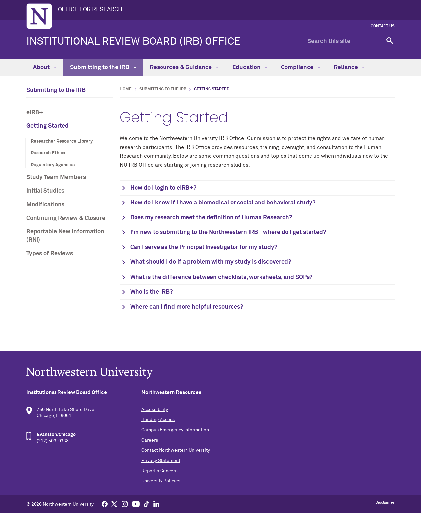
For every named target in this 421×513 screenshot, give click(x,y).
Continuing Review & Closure (65, 218)
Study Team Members (56, 177)
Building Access (158, 420)
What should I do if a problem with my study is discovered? (210, 262)
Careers (149, 440)
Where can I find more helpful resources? (186, 307)
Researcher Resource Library (62, 141)
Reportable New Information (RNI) (65, 236)
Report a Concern (159, 471)
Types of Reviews (49, 253)
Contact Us (383, 26)
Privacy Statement (160, 460)
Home (126, 89)
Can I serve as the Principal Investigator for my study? (203, 247)
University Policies (160, 481)
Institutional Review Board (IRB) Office (133, 42)
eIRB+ (34, 113)
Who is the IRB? (151, 292)
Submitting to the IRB (103, 67)
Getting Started (47, 126)
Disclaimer (385, 503)
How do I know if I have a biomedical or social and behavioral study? (222, 203)
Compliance (301, 67)
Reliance (349, 67)
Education (250, 67)
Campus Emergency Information (175, 430)
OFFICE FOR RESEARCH (90, 10)
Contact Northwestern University (175, 450)
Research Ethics (48, 153)
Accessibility (154, 409)
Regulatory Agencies (53, 165)
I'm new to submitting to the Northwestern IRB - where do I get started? (228, 232)
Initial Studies (45, 191)
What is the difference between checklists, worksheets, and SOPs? (221, 277)
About (45, 67)
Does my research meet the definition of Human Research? (211, 218)
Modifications (45, 205)
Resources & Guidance (184, 67)
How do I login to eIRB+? (163, 188)
